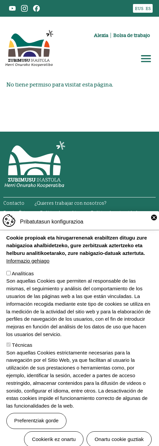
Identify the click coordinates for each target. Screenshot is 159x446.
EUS (139, 8)
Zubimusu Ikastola (29, 25)
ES (148, 8)
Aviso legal (15, 220)
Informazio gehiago (27, 275)
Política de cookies (60, 213)
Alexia (101, 35)
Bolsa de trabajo (131, 35)
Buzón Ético (16, 213)
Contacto (13, 203)
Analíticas (23, 287)
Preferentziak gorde (36, 435)
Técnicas (22, 359)
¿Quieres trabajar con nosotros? (70, 203)
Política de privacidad (114, 213)
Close (154, 232)
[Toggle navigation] (146, 58)
